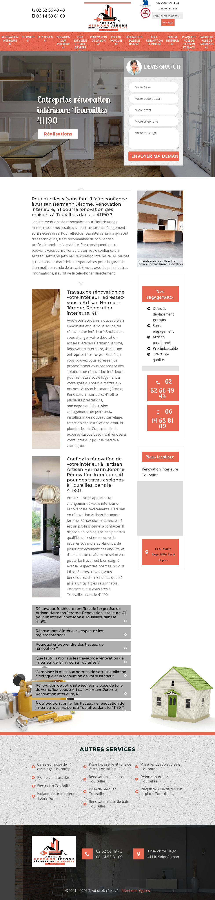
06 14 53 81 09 (48, 16)
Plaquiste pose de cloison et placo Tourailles (158, 791)
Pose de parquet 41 (116, 41)
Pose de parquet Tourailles (99, 791)
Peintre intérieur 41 (172, 41)
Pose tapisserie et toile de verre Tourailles (107, 766)
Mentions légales (136, 890)
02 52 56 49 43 (48, 10)
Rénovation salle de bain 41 (134, 41)
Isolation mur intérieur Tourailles (53, 796)
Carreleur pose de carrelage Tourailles (51, 766)
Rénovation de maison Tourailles (104, 779)
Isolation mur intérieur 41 (63, 42)
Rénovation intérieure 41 (10, 41)
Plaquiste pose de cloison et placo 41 (189, 44)
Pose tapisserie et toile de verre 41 (80, 44)
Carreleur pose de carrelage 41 (206, 42)
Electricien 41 (45, 39)
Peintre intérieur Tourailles (151, 779)
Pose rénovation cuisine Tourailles (157, 766)
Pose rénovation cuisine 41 (154, 41)
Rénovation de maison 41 (98, 41)
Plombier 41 (28, 39)
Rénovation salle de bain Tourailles (106, 804)
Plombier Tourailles (51, 777)
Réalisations (58, 134)
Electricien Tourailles (51, 786)
